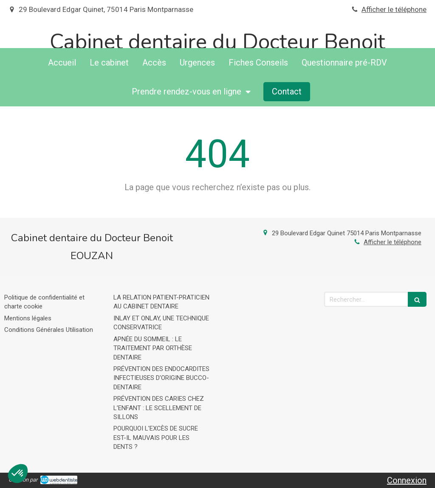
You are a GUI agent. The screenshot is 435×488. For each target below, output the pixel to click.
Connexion (407, 480)
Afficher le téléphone (394, 9)
